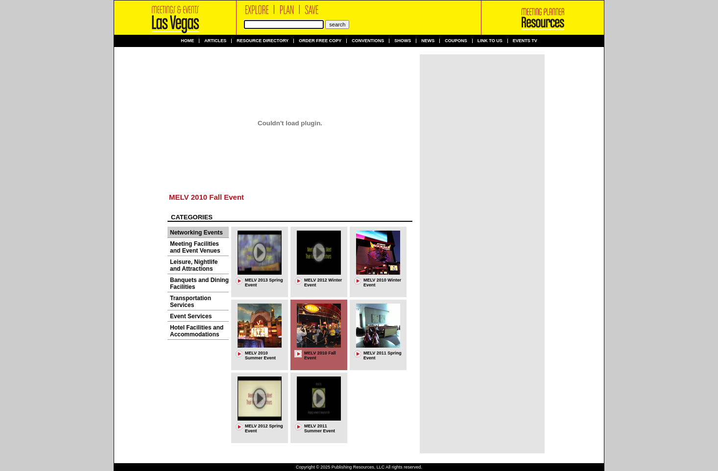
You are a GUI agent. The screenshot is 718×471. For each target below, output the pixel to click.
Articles (215, 41)
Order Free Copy (320, 41)
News (427, 41)
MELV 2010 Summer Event (260, 355)
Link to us (490, 41)
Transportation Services (190, 301)
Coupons (456, 41)
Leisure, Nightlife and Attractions (193, 265)
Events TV (525, 41)
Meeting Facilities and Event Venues (195, 247)
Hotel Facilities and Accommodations (196, 331)
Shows (402, 41)
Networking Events (196, 232)
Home (187, 41)
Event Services (191, 316)
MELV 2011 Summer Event (319, 428)
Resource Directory (262, 41)
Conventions (368, 41)
